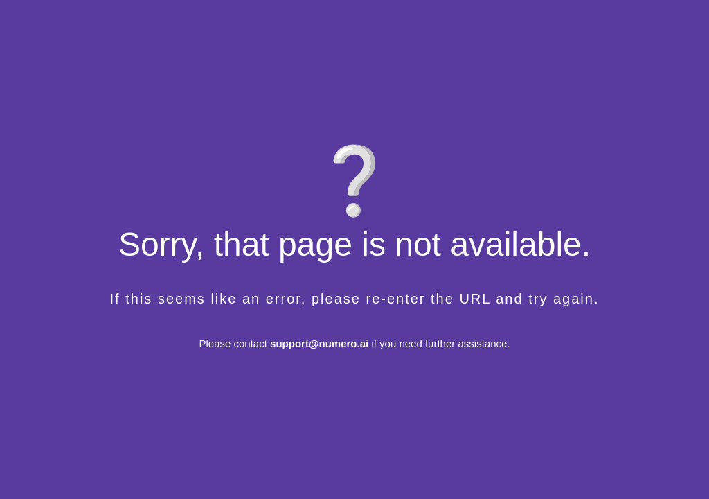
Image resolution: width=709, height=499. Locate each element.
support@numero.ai (319, 343)
